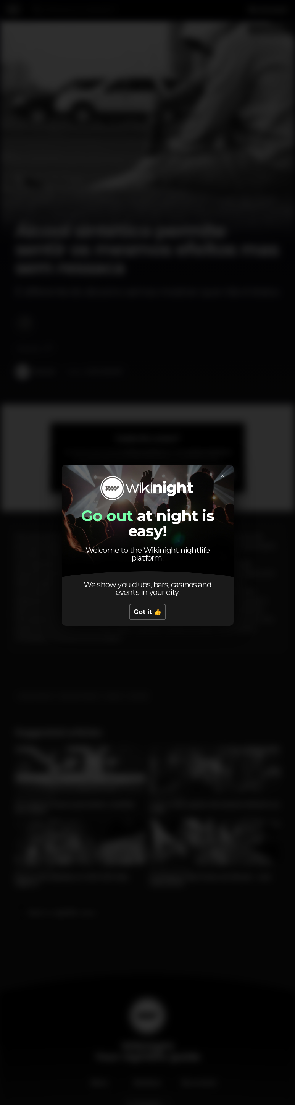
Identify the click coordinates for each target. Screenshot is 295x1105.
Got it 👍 (147, 612)
